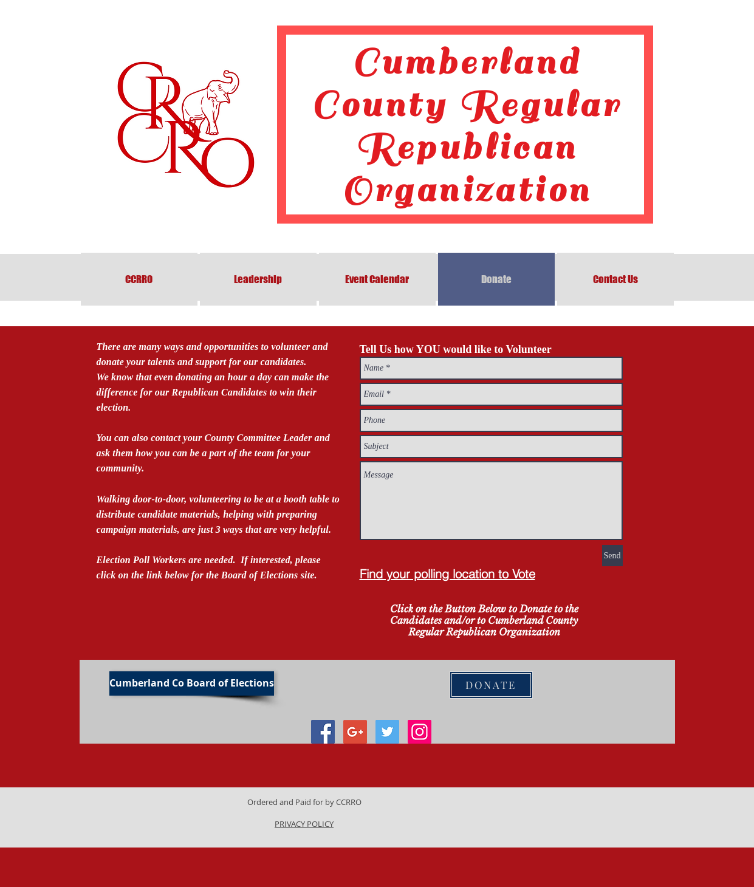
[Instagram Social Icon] (419, 732)
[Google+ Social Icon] (355, 732)
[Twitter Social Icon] (387, 732)
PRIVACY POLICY (304, 823)
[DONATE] (491, 685)
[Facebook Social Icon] (323, 732)
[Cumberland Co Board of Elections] (191, 683)
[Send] (612, 555)
